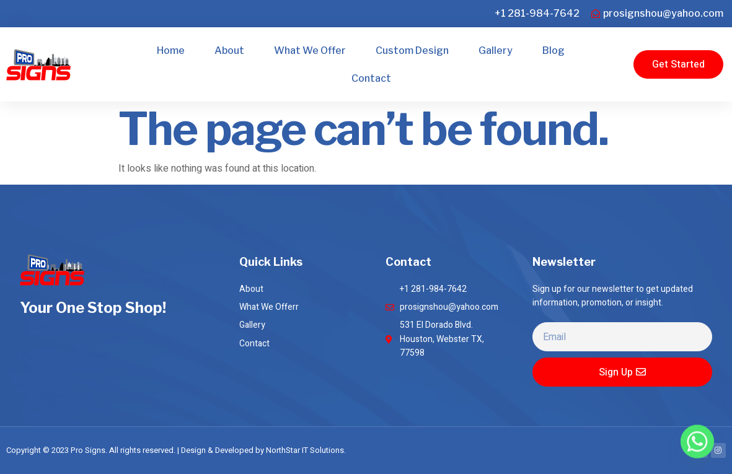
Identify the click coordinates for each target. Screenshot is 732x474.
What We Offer (310, 50)
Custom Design (412, 50)
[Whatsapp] (697, 442)
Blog (553, 50)
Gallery (495, 50)
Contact (371, 78)
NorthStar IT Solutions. (306, 450)
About (229, 50)
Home (171, 50)
